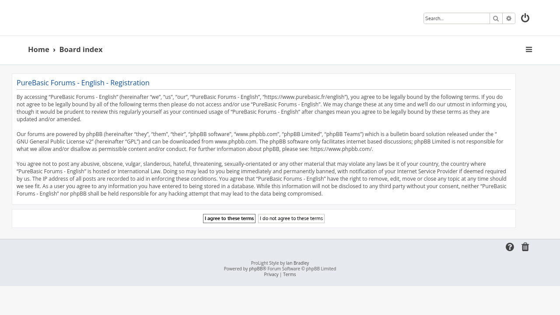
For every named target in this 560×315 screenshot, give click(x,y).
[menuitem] (526, 19)
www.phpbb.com (252, 141)
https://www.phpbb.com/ (357, 149)
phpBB (255, 269)
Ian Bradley (297, 263)
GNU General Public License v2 (70, 141)
